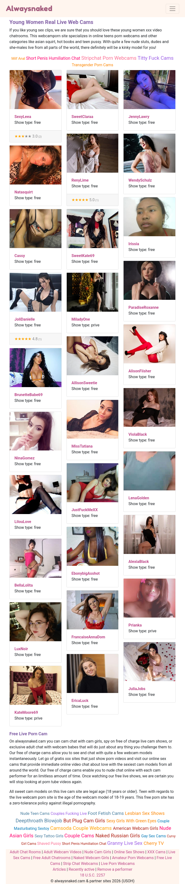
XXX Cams (156, 852)
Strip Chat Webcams (80, 863)
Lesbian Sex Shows (145, 813)
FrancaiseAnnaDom (88, 637)
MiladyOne (81, 319)
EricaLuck (80, 700)
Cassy (19, 255)
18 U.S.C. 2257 (92, 875)
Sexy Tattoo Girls (49, 836)
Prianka (135, 625)
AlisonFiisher (139, 371)
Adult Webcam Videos (62, 852)
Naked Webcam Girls (91, 857)
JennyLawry (138, 116)
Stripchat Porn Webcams (109, 58)
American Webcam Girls (136, 828)
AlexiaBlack (138, 561)
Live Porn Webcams (118, 863)
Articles (59, 869)
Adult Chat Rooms (25, 852)
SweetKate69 (83, 255)
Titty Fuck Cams (155, 58)
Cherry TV (154, 843)
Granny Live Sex (125, 843)
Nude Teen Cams (35, 813)
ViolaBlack (137, 434)
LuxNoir (21, 649)
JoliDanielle (24, 319)
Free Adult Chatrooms (52, 857)
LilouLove (22, 521)
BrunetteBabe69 (28, 394)
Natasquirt (23, 192)
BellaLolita (23, 585)
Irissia (133, 244)
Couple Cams (79, 836)
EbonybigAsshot (86, 573)
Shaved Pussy (49, 843)
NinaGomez (24, 458)
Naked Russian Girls (118, 836)
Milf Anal (19, 59)
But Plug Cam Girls (84, 821)
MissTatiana (82, 446)
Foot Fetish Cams (106, 813)
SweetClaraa (82, 116)
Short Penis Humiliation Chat (53, 58)
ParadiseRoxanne (143, 307)
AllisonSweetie (84, 383)
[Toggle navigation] (172, 9)
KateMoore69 (26, 712)
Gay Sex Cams (154, 836)
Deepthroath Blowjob (39, 821)
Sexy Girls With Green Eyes (131, 820)
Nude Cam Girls (97, 852)
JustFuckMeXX (85, 510)
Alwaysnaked (29, 8)
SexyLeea (22, 116)
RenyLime (80, 180)
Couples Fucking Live (69, 813)
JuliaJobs (136, 688)
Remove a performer (114, 869)
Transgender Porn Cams (92, 65)
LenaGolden (138, 498)
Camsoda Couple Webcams (81, 828)
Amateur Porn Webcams (133, 857)
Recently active (81, 869)
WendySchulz (140, 180)
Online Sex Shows (129, 852)
